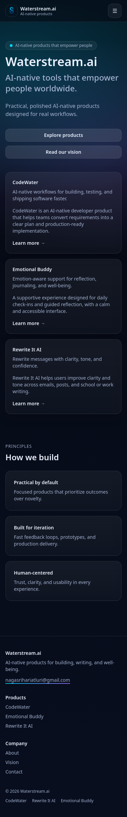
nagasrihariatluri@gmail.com (37, 680)
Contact (14, 771)
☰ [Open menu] (114, 10)
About (12, 753)
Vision (12, 762)
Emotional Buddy (24, 716)
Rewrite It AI (19, 726)
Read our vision (63, 152)
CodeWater (17, 707)
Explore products (63, 135)
